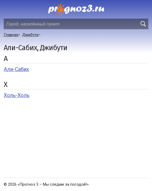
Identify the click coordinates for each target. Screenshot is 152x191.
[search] (143, 24)
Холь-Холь (17, 95)
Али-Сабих (16, 69)
